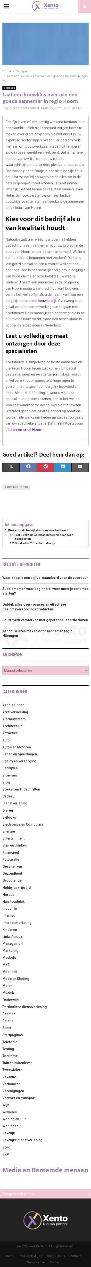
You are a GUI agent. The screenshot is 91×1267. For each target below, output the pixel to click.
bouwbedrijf (47, 301)
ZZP (5, 1154)
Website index (35, 1262)
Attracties (10, 733)
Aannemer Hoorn (16, 487)
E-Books (9, 817)
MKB (6, 965)
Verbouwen (11, 1084)
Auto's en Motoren (16, 747)
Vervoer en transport (18, 1098)
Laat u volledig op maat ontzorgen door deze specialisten (44, 536)
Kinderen (9, 930)
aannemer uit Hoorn (26, 429)
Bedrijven (9, 88)
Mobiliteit (9, 972)
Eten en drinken (14, 845)
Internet (8, 915)
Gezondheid (12, 873)
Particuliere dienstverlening (24, 1007)
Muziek (8, 993)
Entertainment (13, 838)
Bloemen (9, 775)
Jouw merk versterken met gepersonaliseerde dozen (45, 620)
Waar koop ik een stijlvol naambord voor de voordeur (45, 578)
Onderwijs (10, 1000)
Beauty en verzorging (19, 761)
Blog (6, 782)
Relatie (7, 1021)
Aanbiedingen (13, 705)
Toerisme (10, 1056)
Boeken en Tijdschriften (21, 789)
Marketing (10, 951)
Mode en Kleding (15, 979)
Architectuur (12, 726)
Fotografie (10, 859)
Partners (75, 1256)
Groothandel (12, 880)
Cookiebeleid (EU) (30, 1256)
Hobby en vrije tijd (16, 888)
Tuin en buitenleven (17, 1063)
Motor (7, 986)
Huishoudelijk (13, 901)
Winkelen (9, 1112)
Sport (6, 1028)
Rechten (8, 1014)
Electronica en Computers (23, 824)
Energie (8, 831)
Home (10, 1256)
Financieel (10, 852)
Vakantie (9, 1077)
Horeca (8, 895)
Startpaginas (12, 1035)
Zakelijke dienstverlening (22, 1140)
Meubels (9, 958)
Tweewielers (12, 1070)
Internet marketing (17, 923)
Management (12, 944)
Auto (6, 740)
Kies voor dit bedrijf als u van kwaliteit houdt (38, 530)
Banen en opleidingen (19, 754)
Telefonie (9, 1042)
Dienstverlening (14, 803)
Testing (8, 1049)
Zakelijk (8, 1133)
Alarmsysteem (14, 719)
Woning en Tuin (14, 1119)
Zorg (6, 1147)
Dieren (7, 810)
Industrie (9, 908)
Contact (55, 1262)
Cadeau (8, 796)
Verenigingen (13, 1091)
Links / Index (12, 937)
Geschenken (12, 866)
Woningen (10, 1126)
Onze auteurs (56, 1256)
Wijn (5, 1105)
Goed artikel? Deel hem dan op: (35, 543)
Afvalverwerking (15, 712)
